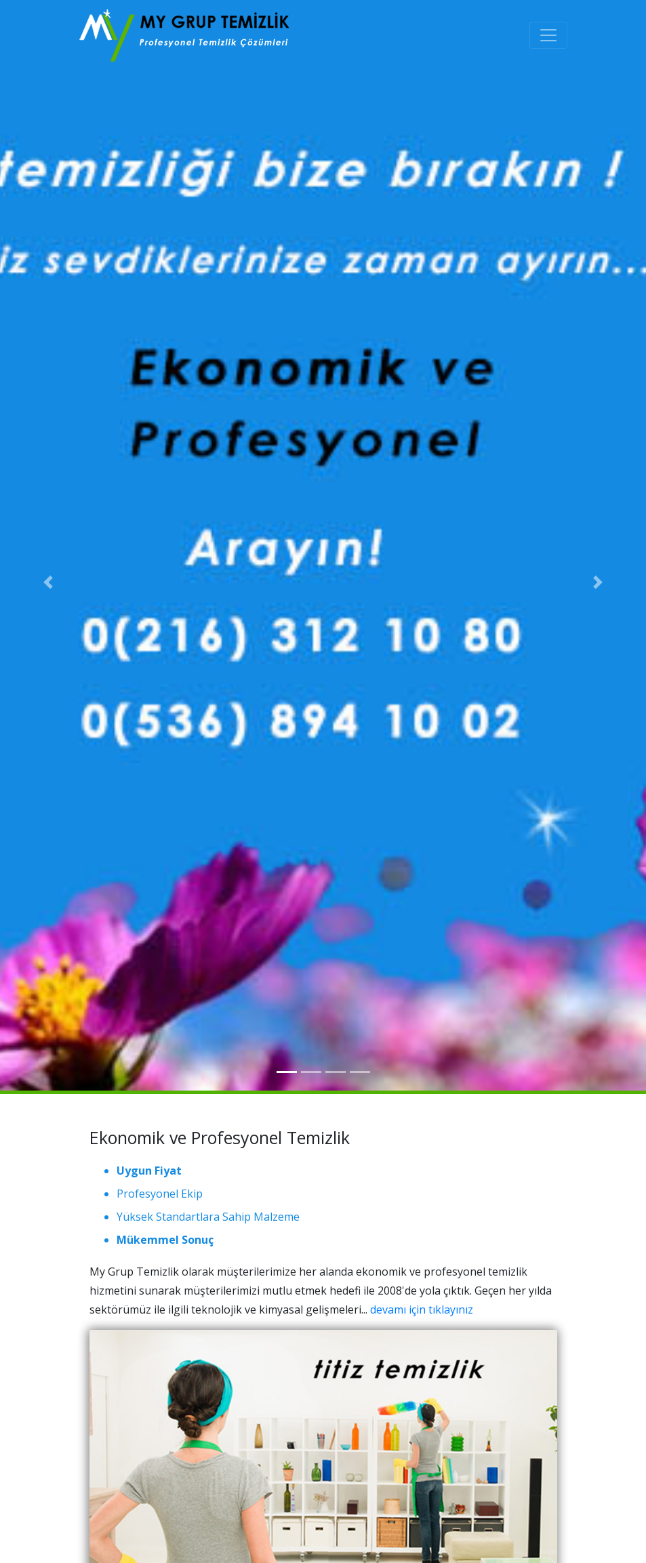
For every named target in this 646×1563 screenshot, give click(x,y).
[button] (48, 583)
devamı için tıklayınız (421, 1309)
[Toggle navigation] (548, 35)
